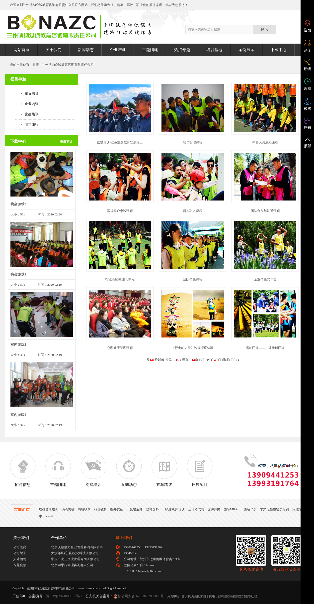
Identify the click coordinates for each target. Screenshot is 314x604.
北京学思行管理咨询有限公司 (72, 565)
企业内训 (27, 104)
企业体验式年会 (265, 279)
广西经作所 (248, 509)
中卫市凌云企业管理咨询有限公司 (75, 559)
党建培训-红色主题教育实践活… (120, 142)
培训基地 (214, 50)
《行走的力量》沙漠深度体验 (192, 348)
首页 (36, 65)
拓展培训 (27, 94)
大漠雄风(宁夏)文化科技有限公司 (75, 553)
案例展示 (246, 50)
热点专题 (182, 50)
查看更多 (66, 142)
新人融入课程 (192, 211)
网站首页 (21, 50)
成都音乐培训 (48, 509)
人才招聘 (19, 559)
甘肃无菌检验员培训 (274, 509)
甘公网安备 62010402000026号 (141, 596)
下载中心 (279, 50)
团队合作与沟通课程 (265, 211)
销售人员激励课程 (265, 142)
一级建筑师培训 (173, 509)
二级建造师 (134, 509)
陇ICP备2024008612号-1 (64, 596)
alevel (49, 516)
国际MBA (230, 509)
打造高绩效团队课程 (120, 279)
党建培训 (27, 114)
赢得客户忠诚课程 (120, 211)
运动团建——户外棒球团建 (265, 348)
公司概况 (19, 547)
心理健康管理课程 (120, 348)
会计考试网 (196, 509)
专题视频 (19, 565)
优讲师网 (213, 509)
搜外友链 (116, 509)
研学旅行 (27, 124)
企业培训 (118, 50)
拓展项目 (200, 470)
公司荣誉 (19, 553)
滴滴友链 (68, 509)
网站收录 (84, 509)
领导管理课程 (192, 142)
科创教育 (100, 509)
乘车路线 (164, 470)
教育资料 (152, 509)
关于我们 (54, 50)
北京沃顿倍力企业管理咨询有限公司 (77, 547)
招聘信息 (23, 470)
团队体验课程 (192, 279)
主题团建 (150, 50)
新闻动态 (86, 50)
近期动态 (129, 470)
